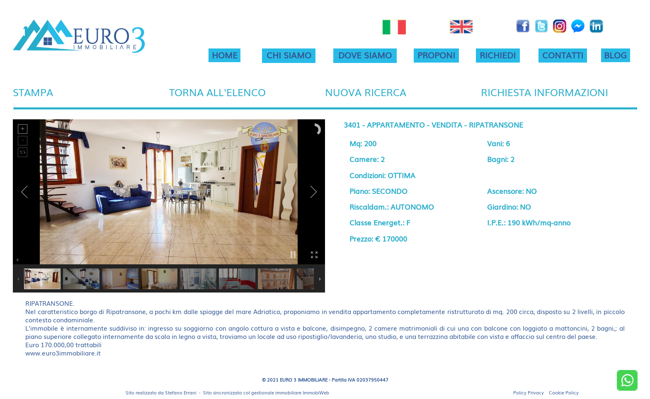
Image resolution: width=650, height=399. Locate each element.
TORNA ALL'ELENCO (217, 92)
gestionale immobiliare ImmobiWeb (290, 392)
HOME (225, 54)
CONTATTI (562, 54)
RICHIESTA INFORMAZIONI (544, 92)
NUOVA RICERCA (365, 92)
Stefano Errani (180, 392)
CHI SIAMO (289, 54)
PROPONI (436, 54)
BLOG (615, 54)
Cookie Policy (564, 392)
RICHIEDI (498, 54)
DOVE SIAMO (365, 54)
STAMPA (33, 92)
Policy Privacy (528, 392)
